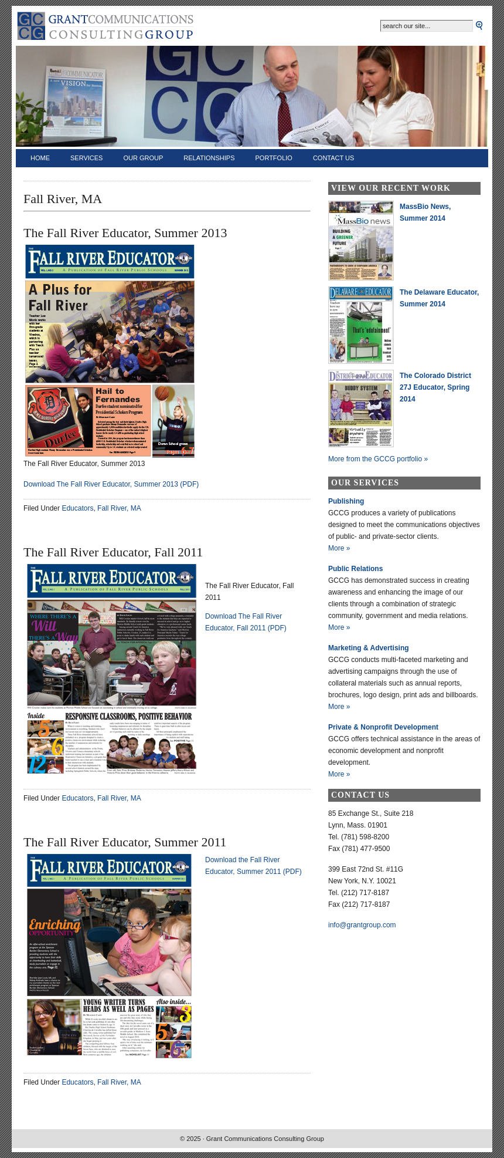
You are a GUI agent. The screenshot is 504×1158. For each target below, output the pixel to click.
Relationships (208, 157)
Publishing (346, 501)
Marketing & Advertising (368, 648)
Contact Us (334, 157)
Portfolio (274, 157)
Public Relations (355, 569)
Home (40, 157)
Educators (77, 508)
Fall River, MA (119, 508)
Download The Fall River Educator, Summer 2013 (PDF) (111, 484)
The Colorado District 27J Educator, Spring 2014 (435, 387)
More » (339, 548)
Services (86, 157)
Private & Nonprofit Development (383, 727)
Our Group (143, 157)
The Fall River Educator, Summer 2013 (125, 232)
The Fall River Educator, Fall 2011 (113, 552)
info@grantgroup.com (362, 925)
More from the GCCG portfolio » (378, 459)
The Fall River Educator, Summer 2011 (125, 842)
